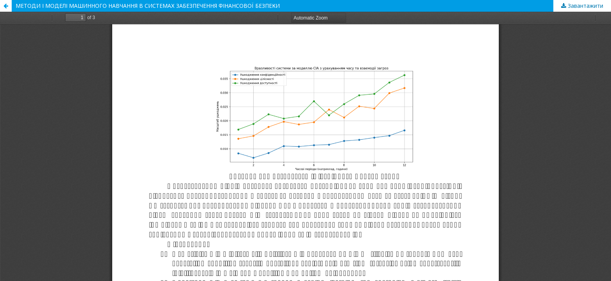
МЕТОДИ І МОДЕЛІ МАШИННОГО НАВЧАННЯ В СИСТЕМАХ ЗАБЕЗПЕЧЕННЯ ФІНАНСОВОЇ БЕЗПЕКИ (148, 5)
